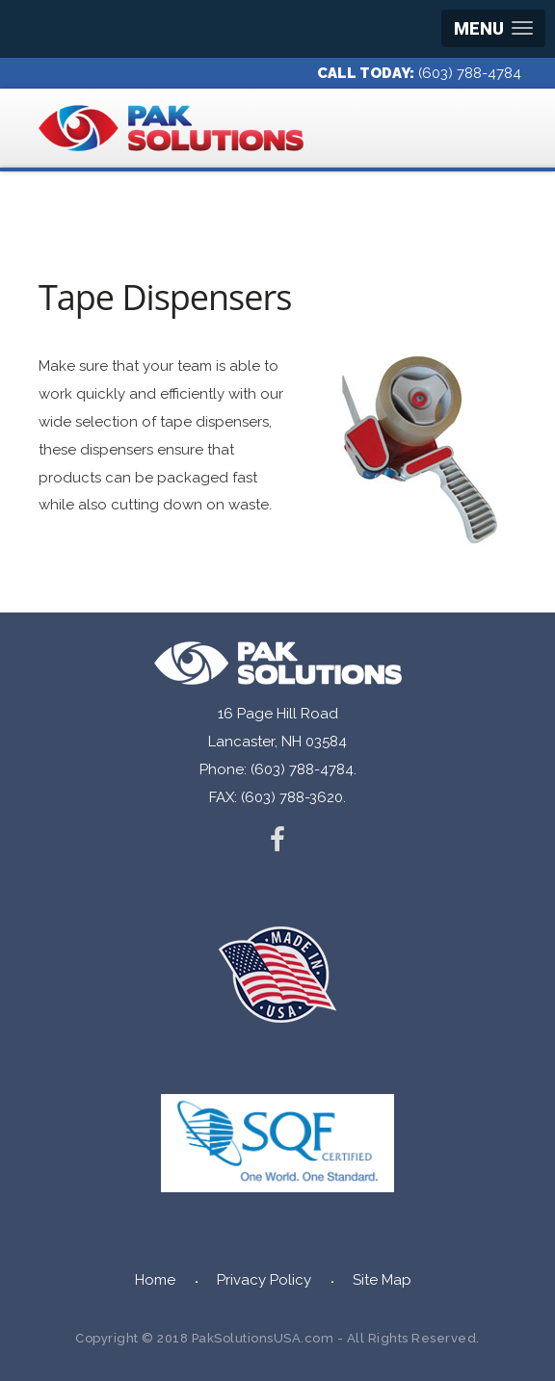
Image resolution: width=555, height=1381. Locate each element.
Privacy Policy (264, 1280)
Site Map (382, 1280)
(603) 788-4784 (469, 73)
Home (155, 1280)
